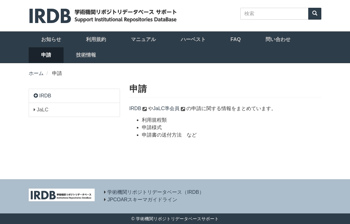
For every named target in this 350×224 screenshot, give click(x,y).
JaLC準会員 (166, 108)
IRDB (45, 95)
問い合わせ (278, 39)
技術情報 (86, 55)
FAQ (236, 39)
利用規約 (96, 39)
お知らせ (51, 39)
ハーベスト (193, 39)
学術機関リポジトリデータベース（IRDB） (155, 192)
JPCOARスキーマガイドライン (142, 199)
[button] (36, 95)
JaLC (41, 109)
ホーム (36, 73)
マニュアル (143, 39)
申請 (46, 55)
